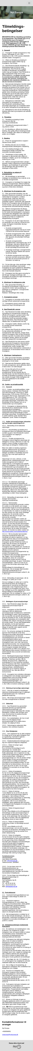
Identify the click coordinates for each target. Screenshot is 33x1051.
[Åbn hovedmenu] (29, 3)
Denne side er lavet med (16, 1045)
